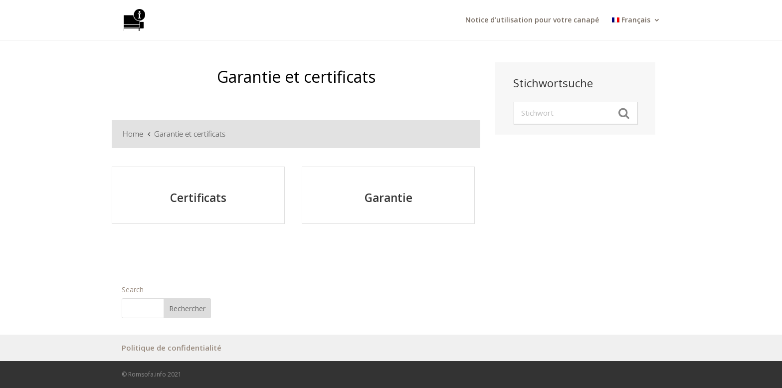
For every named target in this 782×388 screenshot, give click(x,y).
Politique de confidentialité (171, 348)
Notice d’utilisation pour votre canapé (532, 20)
